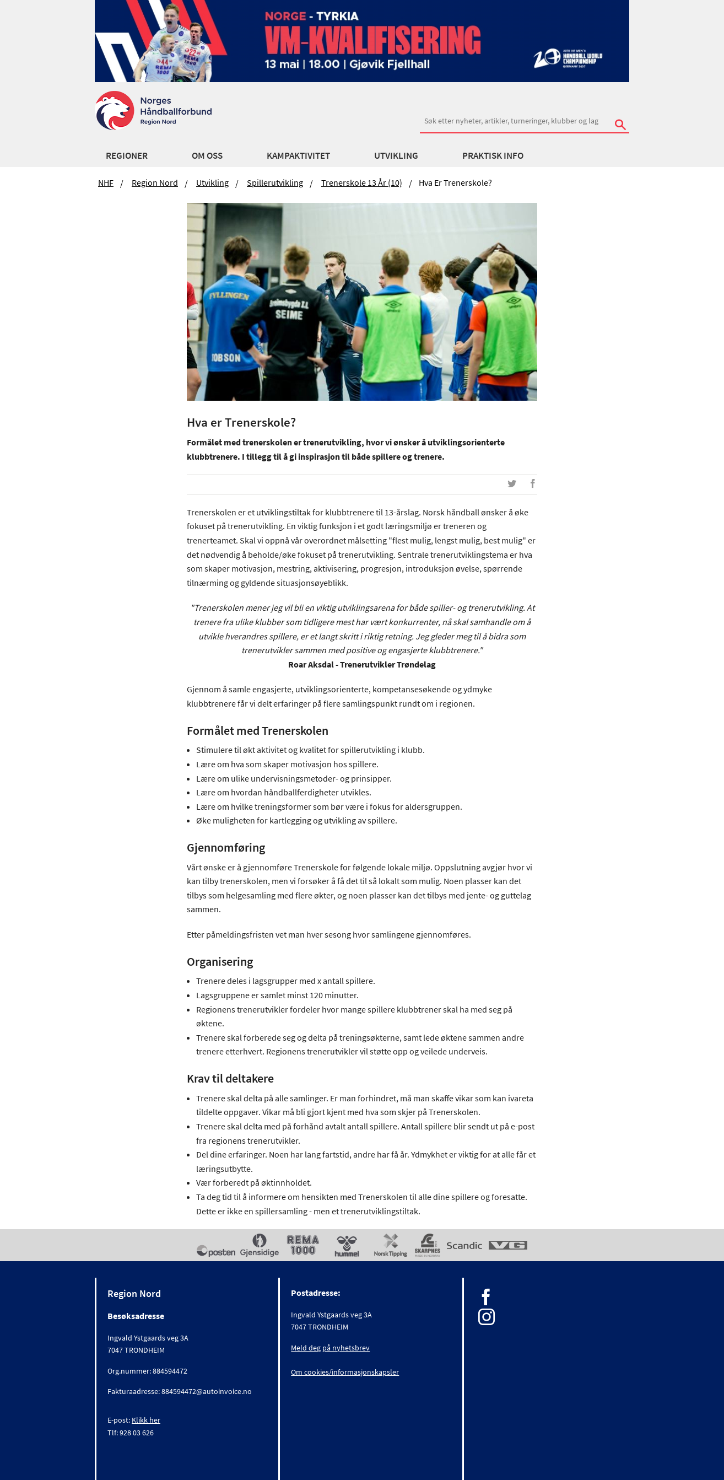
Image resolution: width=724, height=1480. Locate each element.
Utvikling (396, 155)
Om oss (207, 155)
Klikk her (146, 1420)
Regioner (127, 155)
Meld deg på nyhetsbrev (330, 1348)
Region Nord (155, 182)
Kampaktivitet (298, 155)
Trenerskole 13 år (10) (361, 182)
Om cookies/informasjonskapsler (345, 1372)
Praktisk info (492, 155)
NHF (106, 182)
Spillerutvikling (275, 182)
